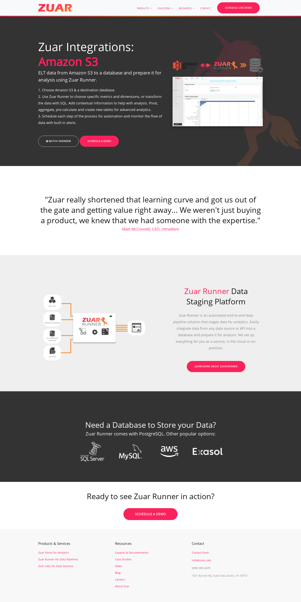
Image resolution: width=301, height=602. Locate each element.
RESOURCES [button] (185, 8)
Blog (118, 573)
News (118, 566)
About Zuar (122, 586)
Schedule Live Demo (238, 7)
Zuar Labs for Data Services (55, 566)
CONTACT (205, 8)
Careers (120, 579)
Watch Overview (58, 141)
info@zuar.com (201, 560)
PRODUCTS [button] (143, 8)
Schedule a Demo (99, 141)
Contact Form (200, 552)
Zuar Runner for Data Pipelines (58, 559)
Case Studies (123, 559)
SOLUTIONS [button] (164, 8)
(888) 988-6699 (201, 568)
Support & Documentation (132, 552)
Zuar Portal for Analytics (53, 552)
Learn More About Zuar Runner (216, 366)
